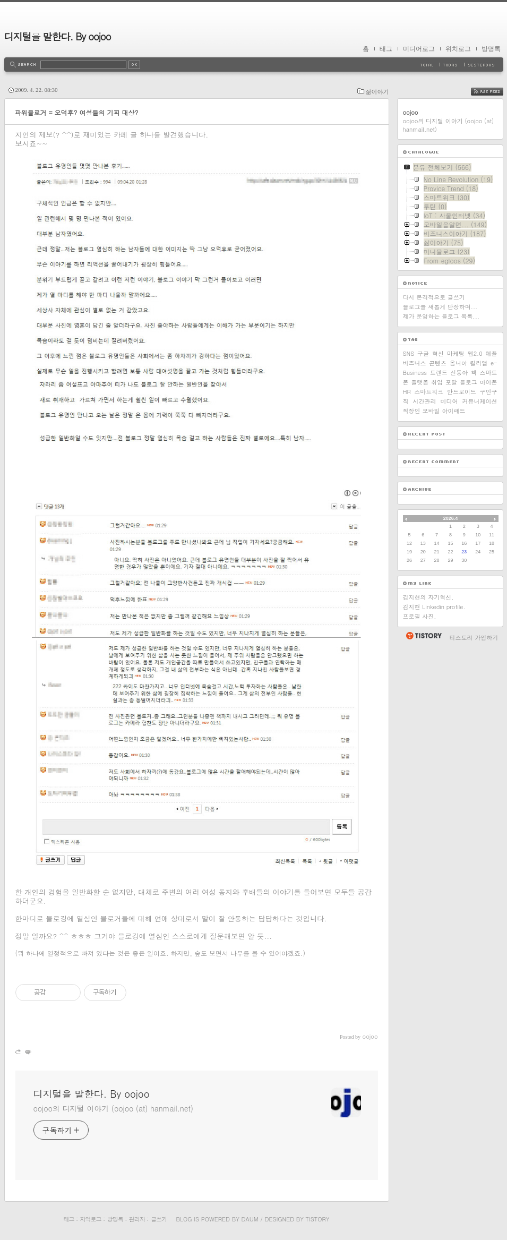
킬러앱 (478, 363)
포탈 (451, 382)
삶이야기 (377, 92)
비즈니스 (414, 363)
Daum (249, 1219)
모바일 (431, 411)
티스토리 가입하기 (474, 638)
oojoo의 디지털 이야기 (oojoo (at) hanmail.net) (113, 1108)
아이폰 (488, 382)
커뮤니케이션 (479, 401)
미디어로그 (419, 49)
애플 (491, 353)
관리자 (137, 1219)
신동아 (459, 373)
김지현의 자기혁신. (428, 597)
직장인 (411, 411)
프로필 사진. (419, 616)
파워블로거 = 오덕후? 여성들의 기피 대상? (77, 112)
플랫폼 (419, 382)
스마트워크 (428, 392)
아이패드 (454, 411)
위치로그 (458, 49)
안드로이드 (461, 392)
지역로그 (90, 1219)
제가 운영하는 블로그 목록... (441, 316)
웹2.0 (475, 353)
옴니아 (458, 363)
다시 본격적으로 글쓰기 (434, 297)
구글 (423, 353)
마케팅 (456, 353)
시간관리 (424, 401)
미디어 (449, 401)
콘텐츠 (437, 363)
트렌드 (439, 373)
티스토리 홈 (423, 635)
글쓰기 (159, 1219)
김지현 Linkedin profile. (434, 607)
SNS (409, 353)
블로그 (468, 382)
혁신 (438, 353)
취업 (437, 382)
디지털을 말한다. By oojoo (57, 36)
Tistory (318, 1219)
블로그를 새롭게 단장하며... (440, 307)
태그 (386, 49)
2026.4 (450, 518)
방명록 (491, 49)
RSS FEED (495, 92)
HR (407, 392)
